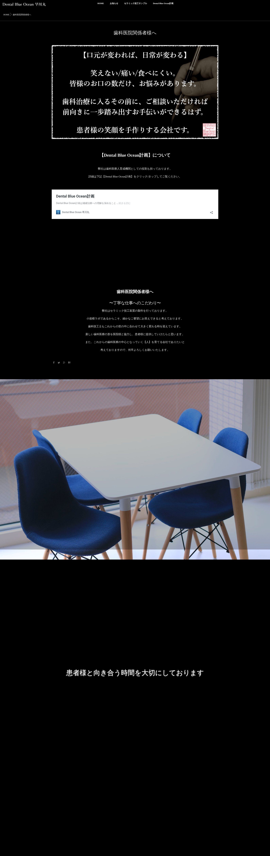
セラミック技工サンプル (135, 5)
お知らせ (114, 5)
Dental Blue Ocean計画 (163, 5)
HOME (100, 5)
